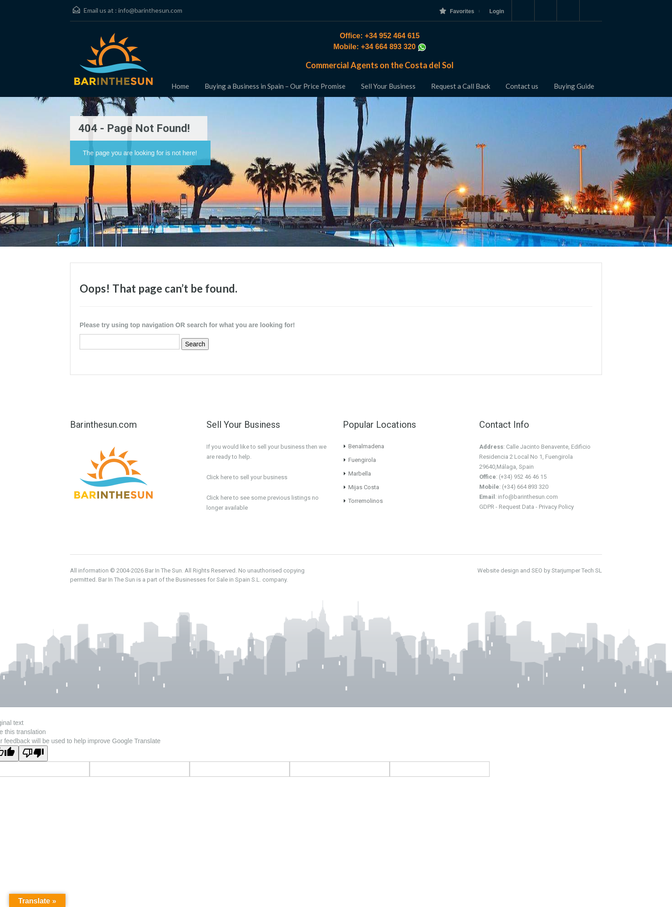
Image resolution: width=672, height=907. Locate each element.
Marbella (359, 473)
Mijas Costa (363, 487)
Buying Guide (574, 86)
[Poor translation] (33, 753)
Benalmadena (366, 446)
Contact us (522, 86)
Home (180, 86)
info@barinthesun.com (150, 10)
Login (496, 11)
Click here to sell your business (246, 477)
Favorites (456, 11)
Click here (219, 497)
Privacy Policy (556, 506)
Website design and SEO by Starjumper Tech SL (539, 570)
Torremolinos (365, 500)
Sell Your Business (388, 86)
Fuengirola (362, 459)
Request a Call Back (460, 86)
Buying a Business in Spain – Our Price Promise (275, 86)
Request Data (516, 506)
